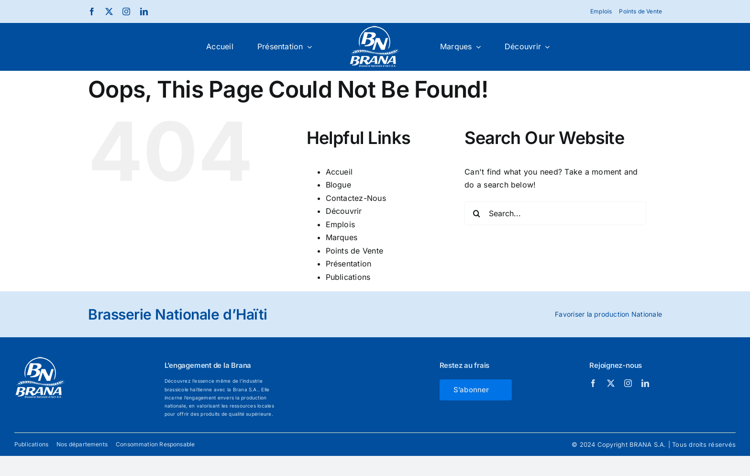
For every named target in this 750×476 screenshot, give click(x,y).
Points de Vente (355, 250)
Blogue (338, 184)
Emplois (340, 224)
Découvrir (344, 211)
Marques (342, 237)
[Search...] (555, 213)
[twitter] (109, 11)
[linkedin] (144, 11)
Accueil (339, 172)
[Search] (476, 213)
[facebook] (92, 11)
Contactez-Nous (356, 198)
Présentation (349, 263)
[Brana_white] (375, 29)
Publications (348, 277)
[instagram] (126, 11)
